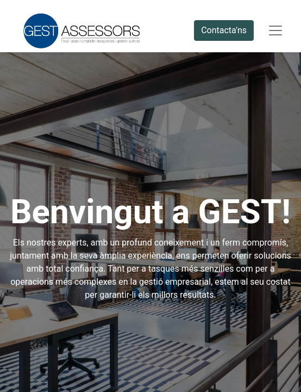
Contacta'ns (224, 30)
